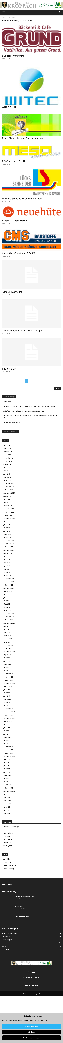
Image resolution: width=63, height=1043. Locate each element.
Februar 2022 (8, 572)
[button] (3, 12)
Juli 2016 (6, 763)
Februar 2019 (8, 667)
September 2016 (9, 756)
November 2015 (9, 785)
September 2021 (9, 588)
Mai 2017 (6, 731)
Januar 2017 (7, 744)
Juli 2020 (6, 629)
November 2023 (9, 512)
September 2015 (9, 791)
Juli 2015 (6, 794)
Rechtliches (7, 842)
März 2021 (7, 604)
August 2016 (7, 759)
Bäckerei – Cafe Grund (13, 56)
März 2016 (7, 775)
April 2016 (6, 772)
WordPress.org (8, 868)
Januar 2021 (7, 610)
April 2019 (6, 661)
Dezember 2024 (8, 483)
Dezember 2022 (8, 541)
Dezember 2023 (8, 509)
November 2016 (9, 750)
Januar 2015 (7, 807)
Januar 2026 (7, 455)
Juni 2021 (6, 598)
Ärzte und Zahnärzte (12, 292)
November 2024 (9, 487)
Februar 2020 (8, 639)
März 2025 (7, 477)
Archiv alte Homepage (11, 827)
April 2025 (6, 474)
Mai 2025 (6, 471)
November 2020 (9, 617)
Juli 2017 (6, 724)
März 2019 (7, 664)
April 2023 (6, 531)
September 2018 (9, 683)
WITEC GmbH (9, 107)
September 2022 (9, 550)
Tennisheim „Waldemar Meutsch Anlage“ (22, 330)
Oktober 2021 (8, 585)
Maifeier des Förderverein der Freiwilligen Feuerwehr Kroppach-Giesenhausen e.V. (30, 406)
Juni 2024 (6, 499)
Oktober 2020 (8, 620)
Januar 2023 (7, 537)
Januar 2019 (7, 671)
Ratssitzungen (8, 839)
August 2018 (7, 686)
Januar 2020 (7, 642)
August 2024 (7, 496)
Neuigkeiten (7, 836)
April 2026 (6, 445)
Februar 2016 (8, 778)
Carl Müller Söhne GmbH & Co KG (18, 253)
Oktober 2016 (8, 753)
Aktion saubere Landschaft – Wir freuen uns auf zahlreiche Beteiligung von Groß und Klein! (31, 416)
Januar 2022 (7, 575)
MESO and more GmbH (13, 161)
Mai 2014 (6, 813)
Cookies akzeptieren (31, 1026)
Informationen (8, 833)
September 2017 (9, 718)
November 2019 (9, 648)
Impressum (18, 906)
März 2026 (7, 449)
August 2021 (7, 591)
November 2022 (9, 544)
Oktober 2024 (8, 490)
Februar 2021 (8, 607)
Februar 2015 (8, 804)
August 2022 (7, 553)
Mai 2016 (6, 769)
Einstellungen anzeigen (31, 1038)
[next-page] (35, 381)
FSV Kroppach (9, 369)
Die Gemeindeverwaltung (11, 422)
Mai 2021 (6, 601)
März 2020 (7, 636)
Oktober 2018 (8, 680)
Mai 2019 (6, 658)
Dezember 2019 (8, 645)
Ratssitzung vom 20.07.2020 (24, 896)
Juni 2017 (6, 728)
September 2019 (9, 652)
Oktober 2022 (8, 547)
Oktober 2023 (8, 515)
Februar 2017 (8, 740)
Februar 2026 (8, 452)
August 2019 (7, 655)
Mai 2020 (6, 633)
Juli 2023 (6, 521)
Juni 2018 (6, 690)
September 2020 (9, 623)
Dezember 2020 (8, 613)
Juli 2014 (6, 810)
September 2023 (9, 518)
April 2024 (6, 502)
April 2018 (6, 696)
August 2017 (7, 721)
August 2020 (7, 626)
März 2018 (7, 699)
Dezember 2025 (8, 458)
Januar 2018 (7, 705)
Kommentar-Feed (9, 865)
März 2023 (7, 534)
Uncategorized (8, 846)
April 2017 (6, 734)
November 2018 (9, 677)
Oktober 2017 (8, 715)
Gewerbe (6, 830)
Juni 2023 (6, 525)
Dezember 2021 (8, 579)
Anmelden (6, 859)
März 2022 (7, 569)
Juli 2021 (6, 594)
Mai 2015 (6, 797)
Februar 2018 (8, 702)
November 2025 (9, 461)
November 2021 (9, 582)
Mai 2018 (6, 693)
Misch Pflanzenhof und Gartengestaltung (22, 138)
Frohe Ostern (7, 401)
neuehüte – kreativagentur (15, 220)
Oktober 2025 (8, 464)
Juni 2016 (6, 766)
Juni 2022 (6, 560)
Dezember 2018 (8, 674)
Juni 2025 (6, 468)
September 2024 (9, 493)
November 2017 (9, 712)
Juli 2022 (6, 556)
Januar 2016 (7, 782)
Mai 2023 (6, 528)
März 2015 (7, 801)
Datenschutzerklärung (21, 917)
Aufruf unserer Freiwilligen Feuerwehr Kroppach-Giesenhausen (24, 411)
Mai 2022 (6, 563)
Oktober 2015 (8, 788)
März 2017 (7, 737)
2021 (8, 17)
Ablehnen (31, 1032)
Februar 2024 (8, 506)
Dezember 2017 (8, 709)
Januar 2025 (7, 480)
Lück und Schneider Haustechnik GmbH (22, 198)
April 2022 (6, 566)
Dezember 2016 (8, 747)
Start (3, 17)
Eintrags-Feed (8, 862)
